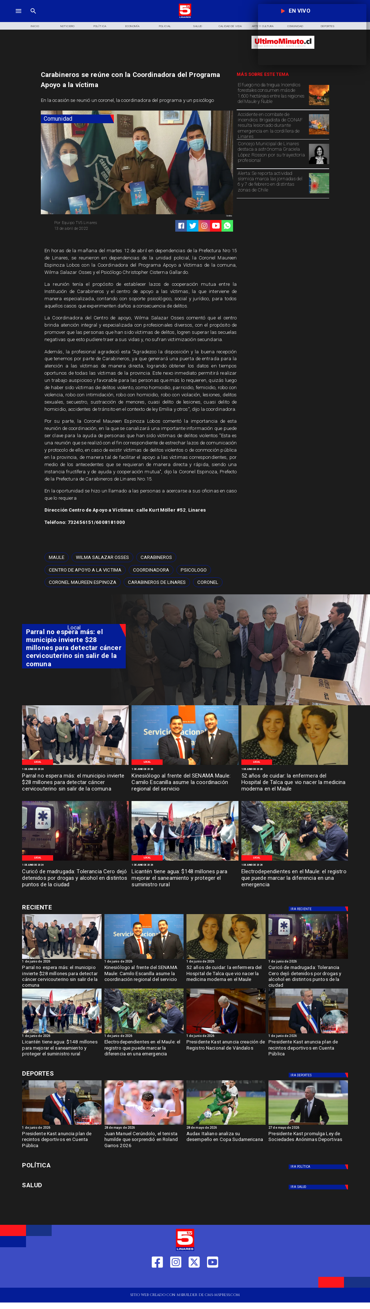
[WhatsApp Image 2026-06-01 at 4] (294, 764)
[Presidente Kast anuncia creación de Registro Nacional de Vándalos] (226, 1049)
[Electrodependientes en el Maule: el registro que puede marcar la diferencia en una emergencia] (294, 878)
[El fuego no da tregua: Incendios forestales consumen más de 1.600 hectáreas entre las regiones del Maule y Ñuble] (272, 94)
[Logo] (185, 17)
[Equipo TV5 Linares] (93, 223)
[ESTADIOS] (308, 1124)
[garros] (144, 1124)
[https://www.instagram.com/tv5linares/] (204, 225)
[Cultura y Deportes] (74, 907)
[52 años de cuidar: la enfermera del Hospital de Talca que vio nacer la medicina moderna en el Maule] (294, 782)
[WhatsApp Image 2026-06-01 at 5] (185, 764)
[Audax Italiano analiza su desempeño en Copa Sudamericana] (226, 1141)
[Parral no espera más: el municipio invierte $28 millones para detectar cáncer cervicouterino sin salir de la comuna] (75, 782)
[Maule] (56, 557)
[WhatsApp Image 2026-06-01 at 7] (75, 764)
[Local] (37, 762)
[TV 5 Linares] (33, 17)
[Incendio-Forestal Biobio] (319, 105)
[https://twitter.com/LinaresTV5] (194, 1279)
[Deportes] (319, 909)
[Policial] (165, 25)
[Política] (99, 25)
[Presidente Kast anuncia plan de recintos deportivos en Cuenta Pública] (308, 1049)
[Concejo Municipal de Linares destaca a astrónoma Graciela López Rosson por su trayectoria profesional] (272, 153)
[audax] (226, 1124)
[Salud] (197, 25)
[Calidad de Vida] (230, 25)
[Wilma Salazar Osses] (102, 557)
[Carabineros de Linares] (157, 582)
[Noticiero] (67, 25)
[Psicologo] (193, 570)
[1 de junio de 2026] (75, 769)
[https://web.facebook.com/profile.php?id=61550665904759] (157, 1279)
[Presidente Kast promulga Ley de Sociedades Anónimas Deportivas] (308, 1141)
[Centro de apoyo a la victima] (85, 570)
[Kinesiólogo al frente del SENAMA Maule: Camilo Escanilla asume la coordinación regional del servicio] (185, 782)
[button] (56, 557)
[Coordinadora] (151, 570)
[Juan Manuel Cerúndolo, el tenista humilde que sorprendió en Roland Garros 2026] (144, 1141)
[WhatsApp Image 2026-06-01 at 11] (185, 860)
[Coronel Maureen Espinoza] (82, 582)
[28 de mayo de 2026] (144, 1128)
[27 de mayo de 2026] (308, 1128)
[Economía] (132, 25)
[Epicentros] (319, 193)
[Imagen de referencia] (319, 134)
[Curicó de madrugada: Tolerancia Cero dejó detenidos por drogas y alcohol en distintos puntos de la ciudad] (75, 878)
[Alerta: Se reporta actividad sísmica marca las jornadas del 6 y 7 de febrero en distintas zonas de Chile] (272, 183)
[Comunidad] (77, 119)
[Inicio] (34, 25)
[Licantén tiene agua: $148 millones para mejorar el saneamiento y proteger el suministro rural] (185, 878)
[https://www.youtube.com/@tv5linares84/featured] (216, 225)
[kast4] (61, 1124)
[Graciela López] (319, 163)
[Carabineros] (156, 557)
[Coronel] (208, 582)
